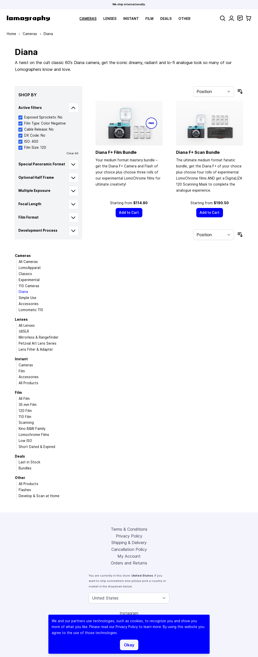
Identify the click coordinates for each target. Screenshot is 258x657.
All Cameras (28, 262)
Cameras (87, 19)
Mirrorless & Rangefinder (38, 337)
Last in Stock (29, 462)
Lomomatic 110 (31, 310)
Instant (131, 19)
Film (149, 19)
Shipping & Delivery (129, 542)
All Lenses (27, 325)
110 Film (25, 417)
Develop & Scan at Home (39, 496)
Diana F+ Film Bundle (116, 152)
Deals (166, 19)
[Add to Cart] (129, 212)
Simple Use (27, 298)
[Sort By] (213, 91)
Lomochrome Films (34, 435)
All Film (24, 399)
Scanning (26, 423)
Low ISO (25, 441)
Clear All (72, 153)
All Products (28, 383)
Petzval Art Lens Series (37, 343)
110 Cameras (29, 286)
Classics (25, 274)
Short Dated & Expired (37, 447)
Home (11, 34)
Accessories (29, 304)
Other (184, 19)
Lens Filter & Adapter (36, 349)
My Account (129, 556)
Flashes (25, 490)
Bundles (25, 468)
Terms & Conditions (129, 529)
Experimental (29, 280)
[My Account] (231, 18)
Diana (23, 292)
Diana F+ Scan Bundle (198, 152)
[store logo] (28, 18)
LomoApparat (30, 268)
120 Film (25, 411)
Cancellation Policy (129, 549)
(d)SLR (24, 331)
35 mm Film (28, 405)
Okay (129, 644)
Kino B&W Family (32, 429)
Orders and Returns (129, 562)
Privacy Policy (129, 536)
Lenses (109, 19)
